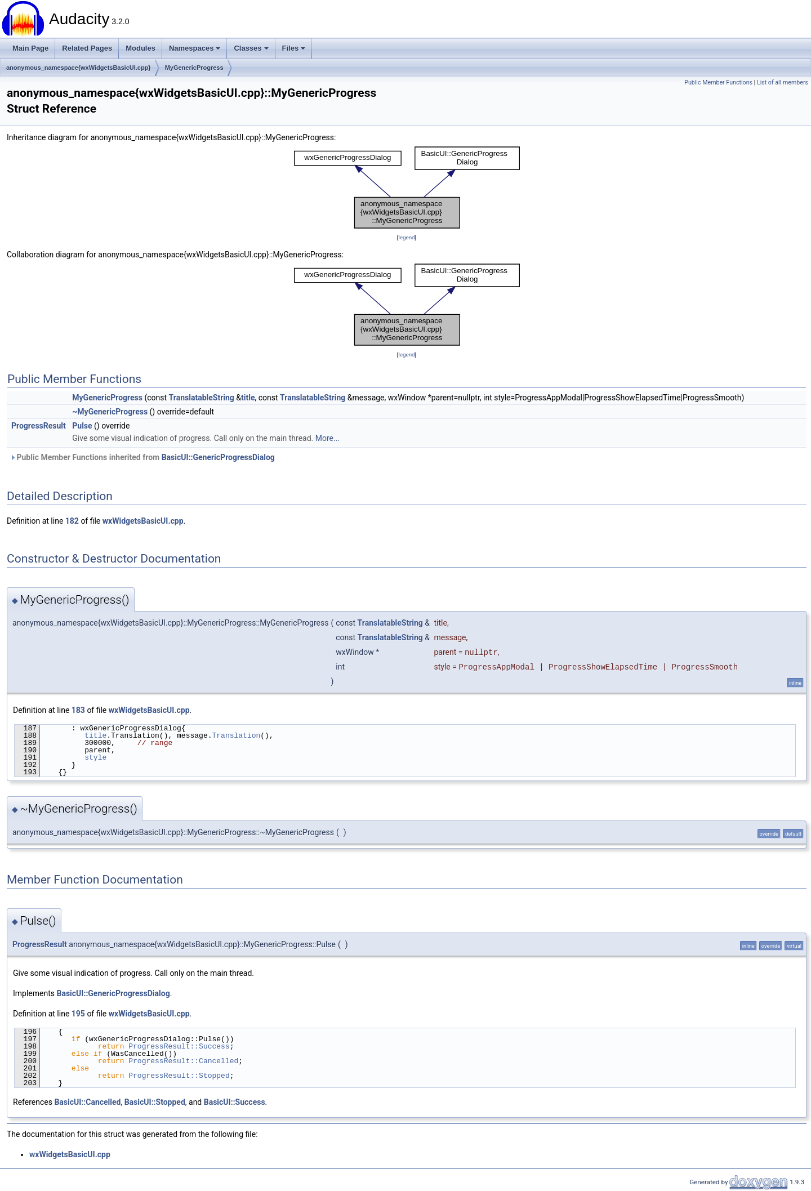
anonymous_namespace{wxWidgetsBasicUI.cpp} (78, 67)
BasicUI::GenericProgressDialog (218, 457)
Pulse (82, 425)
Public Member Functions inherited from (142, 457)
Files (294, 48)
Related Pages (87, 48)
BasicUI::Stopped (154, 1102)
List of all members (782, 82)
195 (78, 1013)
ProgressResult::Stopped (178, 1075)
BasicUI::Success (234, 1102)
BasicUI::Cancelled (87, 1102)
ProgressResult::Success (178, 1046)
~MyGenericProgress (110, 411)
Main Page (30, 48)
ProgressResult (38, 425)
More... (327, 438)
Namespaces (195, 48)
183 (78, 710)
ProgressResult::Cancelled (183, 1061)
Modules (140, 48)
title (248, 397)
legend (406, 237)
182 (72, 520)
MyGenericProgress (194, 67)
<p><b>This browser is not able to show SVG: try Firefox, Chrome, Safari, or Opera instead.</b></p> (407, 187)
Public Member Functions (718, 82)
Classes (251, 48)
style (95, 757)
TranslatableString (201, 397)
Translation (236, 735)
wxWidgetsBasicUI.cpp (143, 520)
